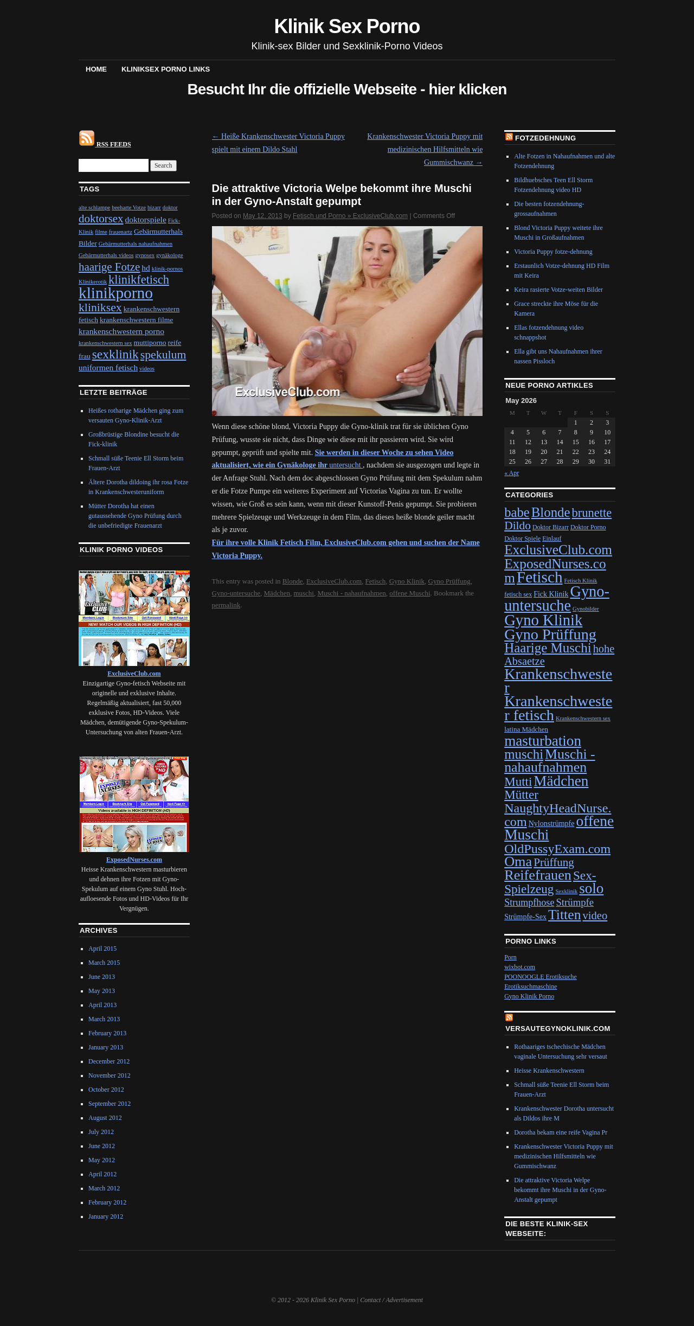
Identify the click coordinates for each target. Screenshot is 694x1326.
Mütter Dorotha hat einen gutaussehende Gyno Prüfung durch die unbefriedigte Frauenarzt (135, 515)
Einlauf (551, 538)
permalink (226, 605)
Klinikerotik (93, 282)
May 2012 (101, 1160)
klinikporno (116, 293)
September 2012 (109, 1103)
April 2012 (102, 1174)
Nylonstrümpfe (552, 823)
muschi (303, 593)
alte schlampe (94, 207)
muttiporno (150, 342)
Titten (564, 915)
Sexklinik (566, 891)
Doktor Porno (588, 527)
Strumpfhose (529, 902)
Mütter (521, 794)
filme (101, 232)
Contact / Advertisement (391, 1300)
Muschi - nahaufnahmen (351, 593)
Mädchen (277, 593)
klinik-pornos (167, 269)
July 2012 (101, 1132)
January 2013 (105, 1047)
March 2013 (104, 1019)
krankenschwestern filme (136, 320)
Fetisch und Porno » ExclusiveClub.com (350, 216)
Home (96, 69)
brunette (592, 513)
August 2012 (105, 1118)
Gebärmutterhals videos (106, 255)
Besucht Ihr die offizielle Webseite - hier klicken (346, 89)
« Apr (511, 473)
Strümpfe (575, 902)
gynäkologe (169, 255)
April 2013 (102, 1005)
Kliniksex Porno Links (165, 69)
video (594, 915)
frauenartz (120, 232)
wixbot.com (519, 967)
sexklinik (115, 354)
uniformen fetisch (108, 367)
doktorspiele (145, 219)
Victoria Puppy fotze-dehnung (553, 251)
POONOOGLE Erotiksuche (540, 977)
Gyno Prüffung (449, 581)
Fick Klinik (551, 594)
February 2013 (107, 1033)
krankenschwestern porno (121, 331)
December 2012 (109, 1061)
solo (591, 888)
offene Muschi (409, 593)
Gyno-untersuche (236, 593)
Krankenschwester (558, 680)
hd (146, 267)
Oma (518, 861)
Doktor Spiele (522, 538)
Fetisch (375, 581)
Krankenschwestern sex (583, 718)
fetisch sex (518, 594)
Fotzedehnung (545, 138)
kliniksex (100, 307)
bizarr (154, 207)
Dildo (517, 525)
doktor (170, 207)
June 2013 (101, 977)
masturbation (542, 741)
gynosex (145, 255)
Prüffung (554, 862)
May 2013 (101, 991)
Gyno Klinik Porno (529, 996)
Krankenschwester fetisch (558, 708)
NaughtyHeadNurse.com (557, 815)
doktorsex (101, 218)
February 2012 (107, 1202)
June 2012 (101, 1146)
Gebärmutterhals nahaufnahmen (135, 244)
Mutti (518, 781)
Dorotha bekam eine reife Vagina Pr (560, 1132)
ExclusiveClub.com (334, 581)
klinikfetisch (138, 279)
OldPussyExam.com (557, 849)
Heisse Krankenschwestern (549, 1070)
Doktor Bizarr (550, 527)
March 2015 (104, 962)
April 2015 (102, 948)
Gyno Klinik (407, 581)
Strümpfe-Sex (525, 917)
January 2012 (105, 1216)
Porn (510, 957)
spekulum (163, 354)
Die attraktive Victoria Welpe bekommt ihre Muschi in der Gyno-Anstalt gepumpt (560, 1189)
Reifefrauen (537, 875)
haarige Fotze (109, 266)
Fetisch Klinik (580, 581)
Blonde (292, 581)
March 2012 (104, 1188)
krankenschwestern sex (105, 343)
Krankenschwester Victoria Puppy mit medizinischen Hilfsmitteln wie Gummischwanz (425, 149)
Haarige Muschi (547, 647)
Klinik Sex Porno (347, 26)
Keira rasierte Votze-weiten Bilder (558, 289)
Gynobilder (586, 609)
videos (147, 368)
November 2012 (109, 1075)
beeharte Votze (129, 207)
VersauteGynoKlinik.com (558, 1028)
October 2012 (106, 1089)
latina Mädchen (526, 729)
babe (517, 512)
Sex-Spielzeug (550, 882)
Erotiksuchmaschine (530, 986)
